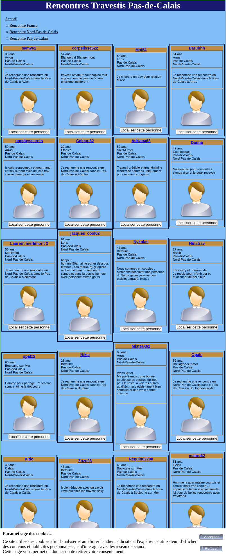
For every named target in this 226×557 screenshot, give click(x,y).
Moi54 (141, 50)
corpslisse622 (85, 48)
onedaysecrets (29, 140)
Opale (196, 354)
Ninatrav (197, 243)
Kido (29, 459)
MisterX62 (141, 346)
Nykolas (141, 242)
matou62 (197, 455)
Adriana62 (141, 140)
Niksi (85, 354)
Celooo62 (85, 140)
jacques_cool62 (85, 233)
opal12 (29, 356)
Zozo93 (85, 460)
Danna (197, 142)
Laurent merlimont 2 (29, 243)
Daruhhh (197, 48)
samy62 (29, 48)
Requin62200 (141, 459)
